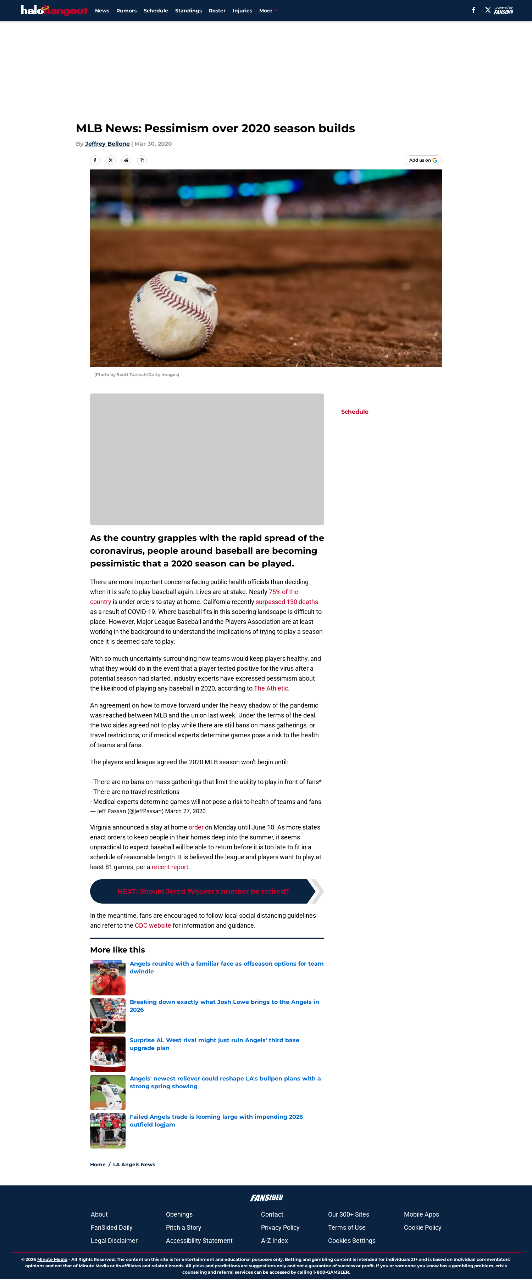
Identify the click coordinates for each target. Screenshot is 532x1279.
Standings (188, 10)
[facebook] (473, 10)
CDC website (153, 925)
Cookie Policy (423, 1227)
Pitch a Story (183, 1227)
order (196, 827)
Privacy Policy (280, 1227)
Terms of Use (347, 1227)
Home (98, 1164)
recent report (170, 867)
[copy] (142, 160)
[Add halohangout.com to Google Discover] (423, 160)
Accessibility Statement (199, 1240)
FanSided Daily (112, 1227)
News (102, 10)
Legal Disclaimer (114, 1240)
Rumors (126, 10)
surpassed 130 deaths (287, 601)
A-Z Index (274, 1240)
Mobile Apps (421, 1214)
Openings (179, 1214)
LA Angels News (134, 1164)
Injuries (242, 10)
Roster (217, 10)
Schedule (156, 10)
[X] (488, 10)
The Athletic (271, 688)
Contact (272, 1214)
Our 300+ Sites (348, 1214)
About (99, 1214)
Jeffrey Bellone (107, 143)
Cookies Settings (352, 1240)
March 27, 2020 (185, 811)
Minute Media (52, 1259)
